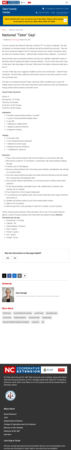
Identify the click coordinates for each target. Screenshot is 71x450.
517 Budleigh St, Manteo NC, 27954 (55, 9)
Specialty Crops (51, 313)
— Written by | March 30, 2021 (16, 40)
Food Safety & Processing (22, 313)
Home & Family (34, 317)
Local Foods (39, 313)
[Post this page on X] (4, 276)
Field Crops (7, 313)
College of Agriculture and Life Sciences (20, 424)
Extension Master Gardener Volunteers (16, 322)
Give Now (7, 434)
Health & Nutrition (20, 317)
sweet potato (46, 317)
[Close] (65, 20)
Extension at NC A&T (12, 431)
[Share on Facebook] (9, 276)
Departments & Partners (13, 421)
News (4, 30)
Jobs (6, 418)
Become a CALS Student (13, 428)
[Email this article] (19, 276)
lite (43, 322)
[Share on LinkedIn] (14, 276)
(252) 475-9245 (42, 12)
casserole (35, 322)
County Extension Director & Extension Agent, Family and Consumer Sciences (37, 296)
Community (7, 317)
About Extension (10, 414)
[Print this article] (25, 276)
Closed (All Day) (62, 12)
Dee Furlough (15, 40)
